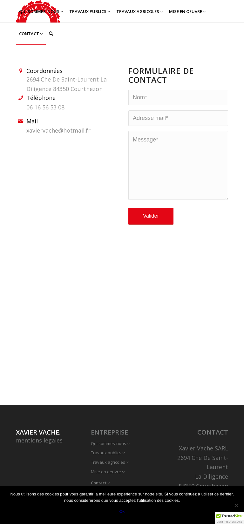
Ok (122, 511)
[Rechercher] (51, 34)
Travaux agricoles (110, 462)
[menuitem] (41, 11)
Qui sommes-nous (110, 443)
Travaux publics (108, 452)
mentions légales (39, 440)
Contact (100, 483)
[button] (229, 518)
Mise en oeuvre (108, 472)
